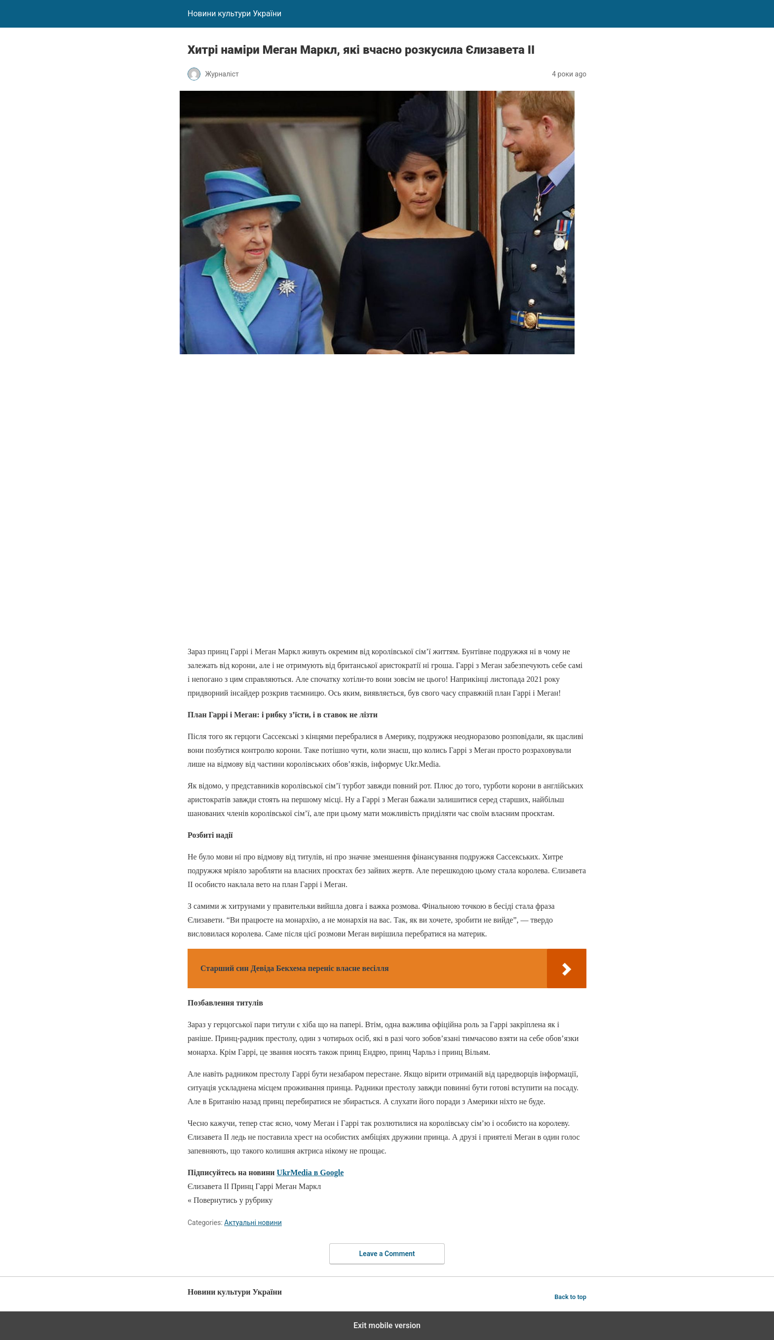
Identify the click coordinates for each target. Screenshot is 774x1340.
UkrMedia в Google (310, 1172)
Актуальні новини (253, 1223)
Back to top (570, 1297)
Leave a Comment (387, 1254)
